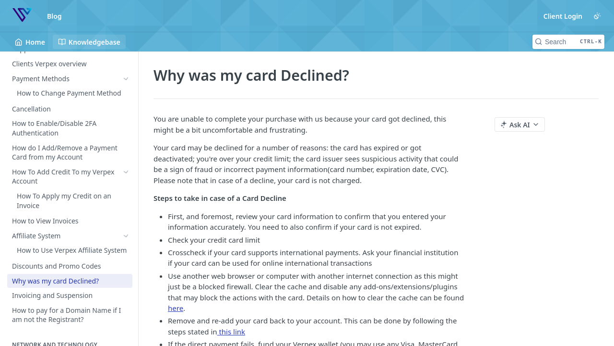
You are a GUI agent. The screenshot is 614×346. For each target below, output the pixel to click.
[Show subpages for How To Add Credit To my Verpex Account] (126, 156)
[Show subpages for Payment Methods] (126, 79)
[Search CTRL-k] (568, 42)
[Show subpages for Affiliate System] (126, 195)
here (175, 308)
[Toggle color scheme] (597, 16)
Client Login (562, 16)
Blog (54, 16)
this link (231, 331)
